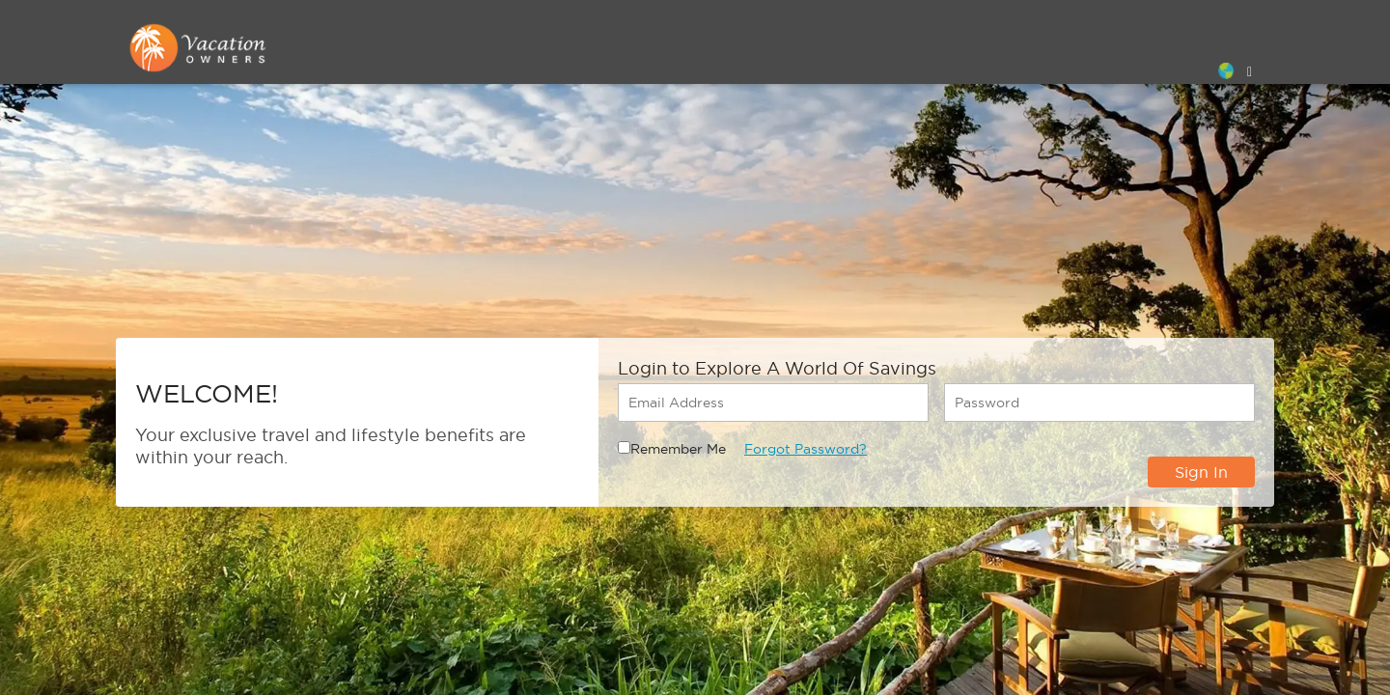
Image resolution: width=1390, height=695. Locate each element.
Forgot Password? (805, 449)
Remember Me (678, 449)
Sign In (1201, 472)
